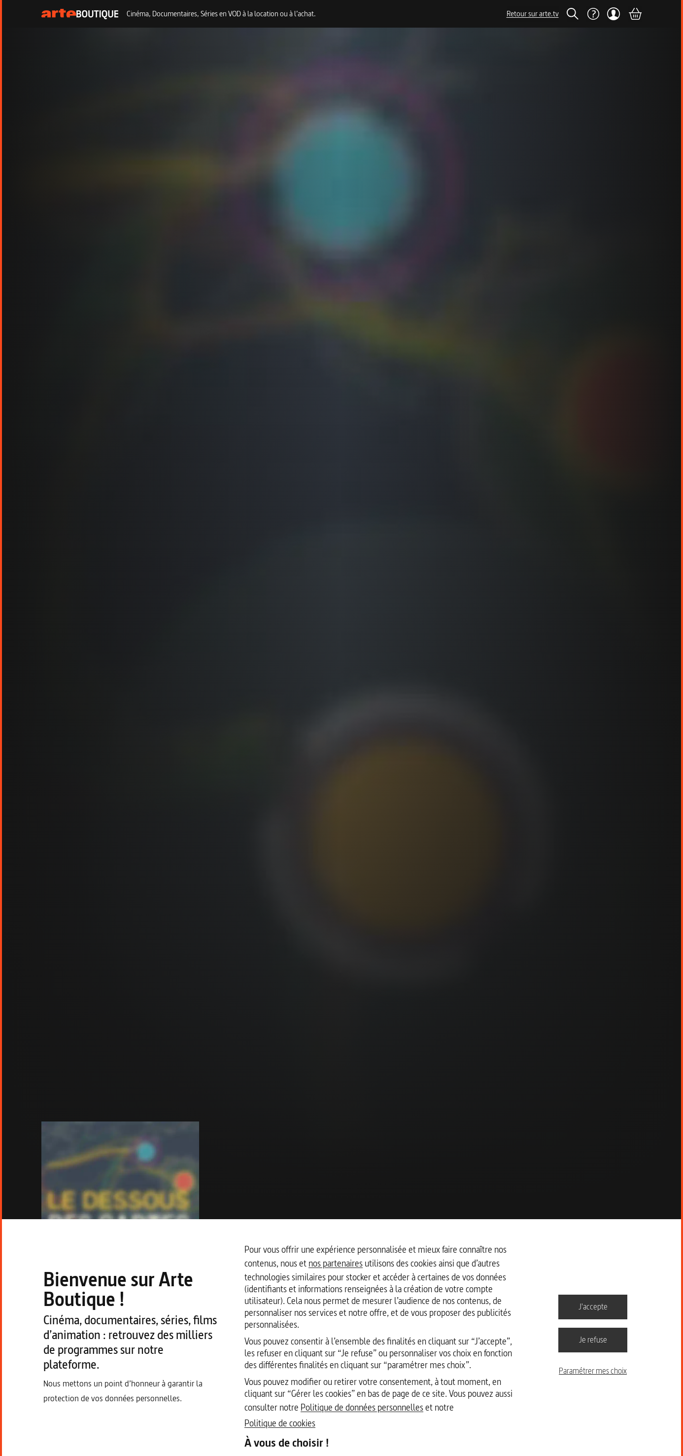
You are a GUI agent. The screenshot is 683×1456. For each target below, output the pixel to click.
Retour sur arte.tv (533, 13)
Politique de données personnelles (362, 1407)
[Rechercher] (573, 14)
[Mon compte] (613, 14)
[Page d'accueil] (80, 14)
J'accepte (593, 1306)
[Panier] (635, 14)
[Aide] (592, 14)
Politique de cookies (279, 1423)
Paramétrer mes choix (593, 1370)
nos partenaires (335, 1263)
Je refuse (593, 1339)
